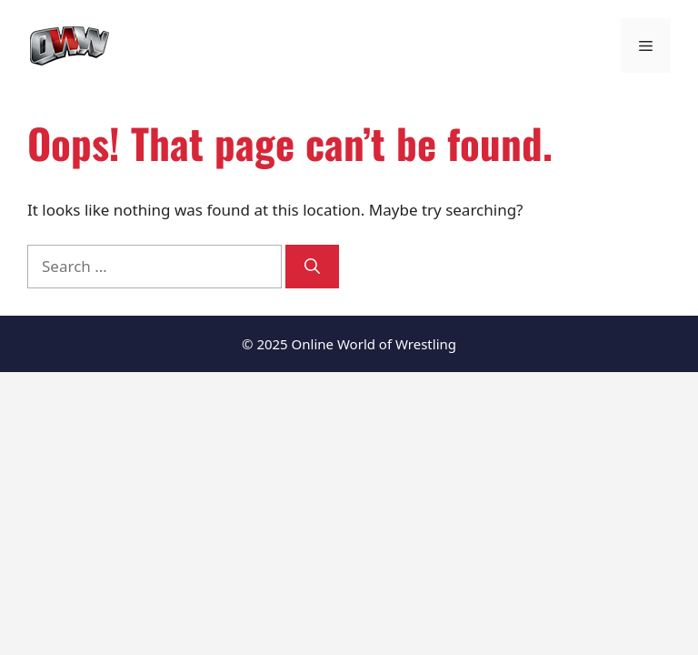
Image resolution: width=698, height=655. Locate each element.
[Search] (312, 266)
